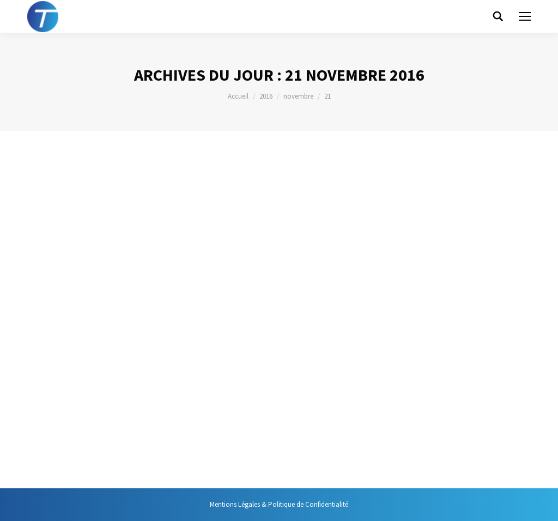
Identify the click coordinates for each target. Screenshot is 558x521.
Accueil (238, 96)
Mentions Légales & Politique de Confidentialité (279, 504)
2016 (265, 96)
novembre (298, 96)
